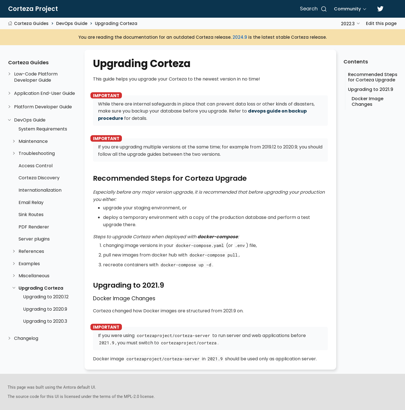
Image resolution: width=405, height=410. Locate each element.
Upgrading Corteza (116, 23)
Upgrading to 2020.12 (46, 297)
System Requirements (43, 129)
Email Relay (31, 203)
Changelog (26, 338)
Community (347, 9)
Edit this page (381, 23)
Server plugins (34, 239)
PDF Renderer (34, 227)
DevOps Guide (71, 23)
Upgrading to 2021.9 (370, 89)
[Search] (312, 9)
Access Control (36, 166)
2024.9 (240, 37)
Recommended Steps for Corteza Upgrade (372, 77)
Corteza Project (33, 9)
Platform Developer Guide (43, 107)
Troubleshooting (37, 153)
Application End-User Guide (44, 93)
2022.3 (348, 24)
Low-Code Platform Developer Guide (36, 77)
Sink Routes (31, 215)
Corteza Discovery (39, 178)
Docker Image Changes (367, 101)
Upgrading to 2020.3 (45, 321)
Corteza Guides (31, 23)
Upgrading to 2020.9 (45, 309)
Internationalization (40, 190)
